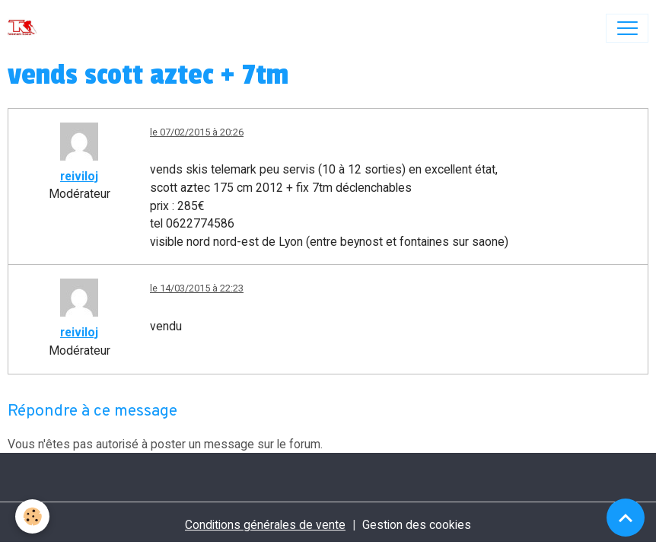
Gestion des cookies (416, 525)
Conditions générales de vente (265, 525)
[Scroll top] (626, 518)
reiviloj (79, 176)
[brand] (25, 28)
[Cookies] (32, 516)
